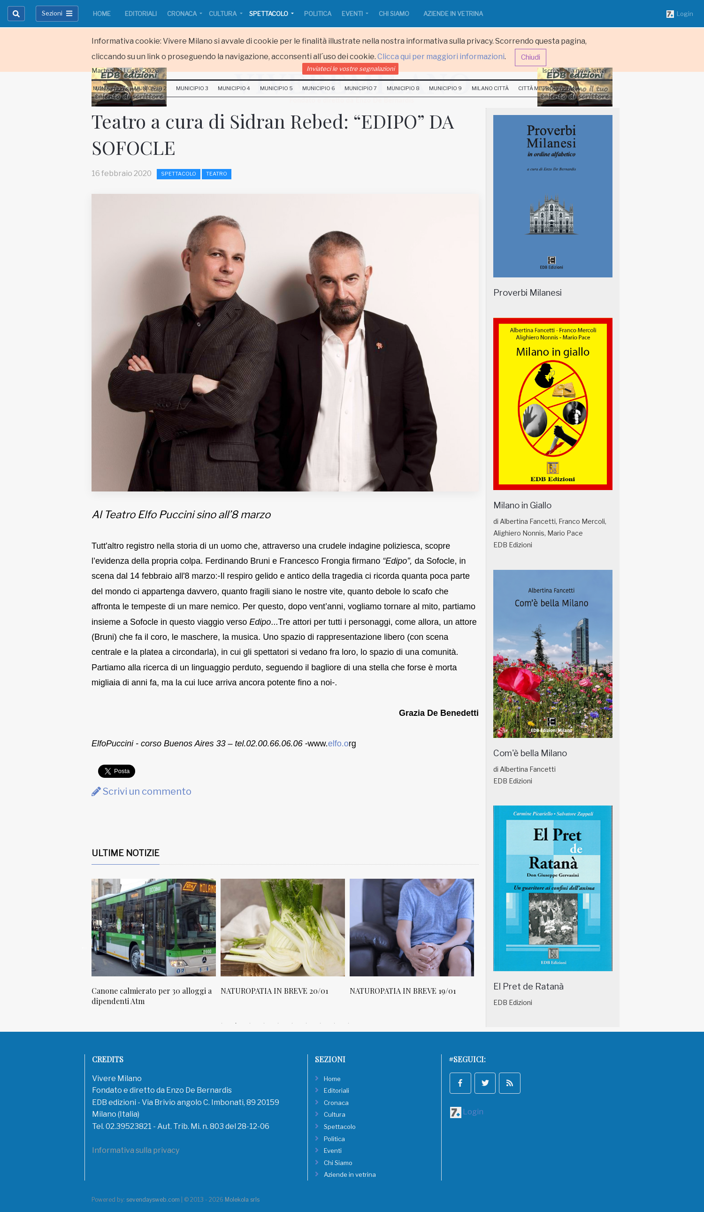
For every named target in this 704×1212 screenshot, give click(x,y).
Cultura (223, 13)
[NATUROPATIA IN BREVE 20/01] (283, 927)
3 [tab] (250, 1023)
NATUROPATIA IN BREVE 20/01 (274, 991)
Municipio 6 (318, 88)
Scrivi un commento (141, 791)
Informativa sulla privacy (135, 1150)
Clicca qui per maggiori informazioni (441, 56)
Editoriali (141, 13)
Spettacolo (269, 13)
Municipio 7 (360, 88)
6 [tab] (292, 1023)
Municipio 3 (192, 88)
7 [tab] (306, 1023)
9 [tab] (334, 1023)
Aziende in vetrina (453, 13)
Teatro (216, 173)
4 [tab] (264, 1023)
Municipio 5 (276, 88)
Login (679, 14)
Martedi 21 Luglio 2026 (125, 70)
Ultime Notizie (126, 853)
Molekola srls (242, 1199)
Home (102, 13)
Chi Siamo (394, 13)
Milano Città (490, 88)
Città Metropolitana (549, 88)
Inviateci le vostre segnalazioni (350, 68)
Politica (317, 13)
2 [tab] (236, 1023)
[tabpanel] (156, 947)
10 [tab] (348, 1023)
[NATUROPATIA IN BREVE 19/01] (412, 927)
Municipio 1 (108, 88)
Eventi (353, 13)
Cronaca (182, 13)
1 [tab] (222, 1023)
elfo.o (338, 743)
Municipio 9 (445, 88)
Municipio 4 (234, 88)
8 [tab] (320, 1023)
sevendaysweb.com (153, 1199)
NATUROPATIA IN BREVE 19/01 (403, 991)
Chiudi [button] (530, 57)
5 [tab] (278, 1023)
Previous (84, 947)
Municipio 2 (150, 88)
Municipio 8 (403, 88)
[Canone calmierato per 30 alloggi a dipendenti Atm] (154, 927)
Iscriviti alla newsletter (575, 70)
